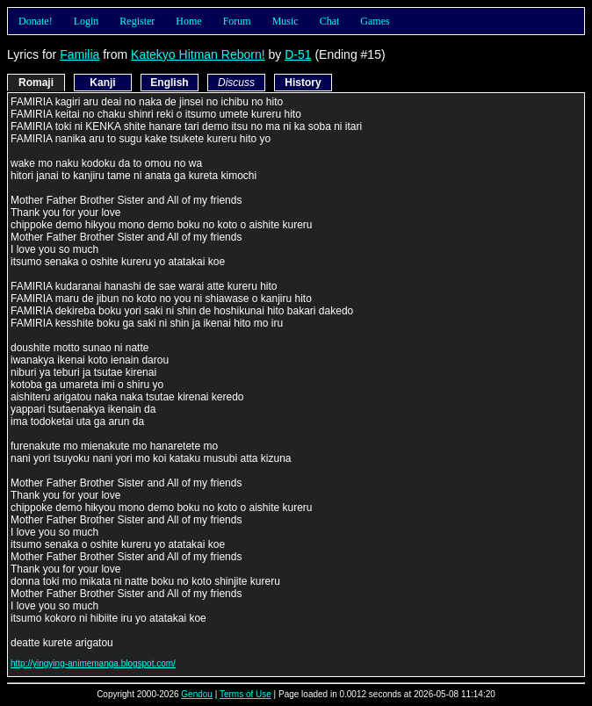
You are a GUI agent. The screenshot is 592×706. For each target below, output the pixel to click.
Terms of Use (245, 694)
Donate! (35, 21)
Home (188, 21)
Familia (79, 54)
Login (86, 21)
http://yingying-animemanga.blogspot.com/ (93, 663)
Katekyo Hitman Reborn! (198, 54)
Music (285, 21)
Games (374, 21)
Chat (330, 21)
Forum (237, 21)
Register (137, 21)
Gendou (197, 694)
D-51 (298, 54)
